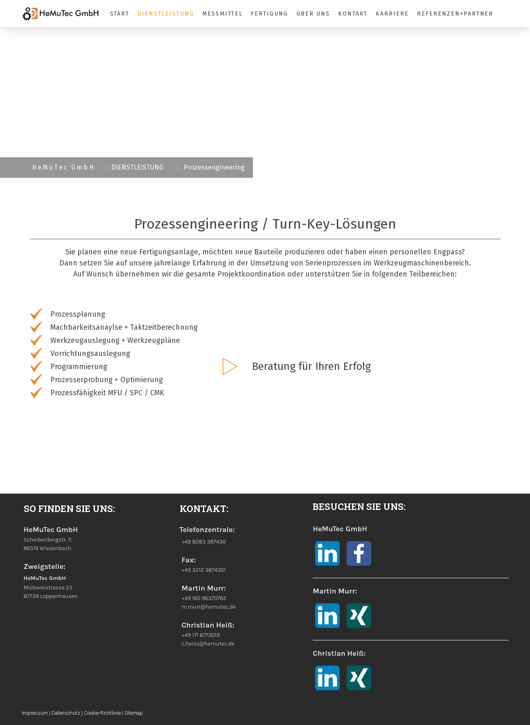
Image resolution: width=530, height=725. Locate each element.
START (120, 13)
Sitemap (133, 713)
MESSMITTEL (222, 13)
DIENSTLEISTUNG (166, 13)
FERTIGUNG (269, 13)
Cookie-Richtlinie (102, 713)
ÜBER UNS (313, 13)
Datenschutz (66, 713)
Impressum (35, 713)
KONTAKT (353, 13)
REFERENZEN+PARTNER (455, 13)
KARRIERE (392, 13)
